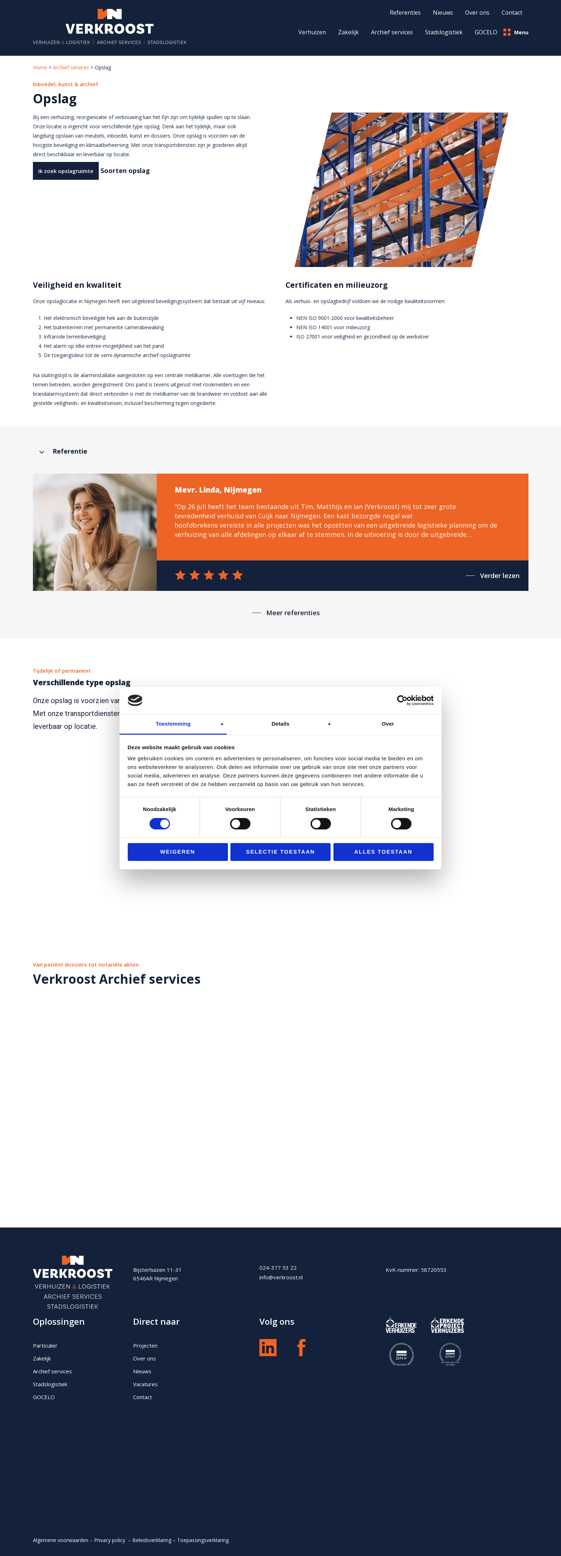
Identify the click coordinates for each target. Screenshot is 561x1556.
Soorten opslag (125, 170)
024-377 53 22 (278, 1267)
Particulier (45, 1345)
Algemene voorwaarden (60, 1540)
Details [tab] (280, 724)
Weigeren (177, 852)
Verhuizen (312, 32)
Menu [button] (515, 32)
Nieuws (142, 1371)
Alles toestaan (383, 852)
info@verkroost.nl (281, 1277)
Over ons (144, 1358)
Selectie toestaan (280, 852)
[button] (65, 171)
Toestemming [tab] (173, 724)
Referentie (70, 451)
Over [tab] (388, 724)
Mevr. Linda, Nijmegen (218, 490)
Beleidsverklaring (151, 1540)
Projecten (145, 1345)
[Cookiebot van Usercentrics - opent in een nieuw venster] (402, 700)
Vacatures (145, 1384)
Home (40, 67)
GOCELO (486, 32)
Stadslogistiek (444, 32)
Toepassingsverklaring (203, 1540)
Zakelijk (348, 32)
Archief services (392, 32)
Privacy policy (110, 1540)
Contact (142, 1397)
